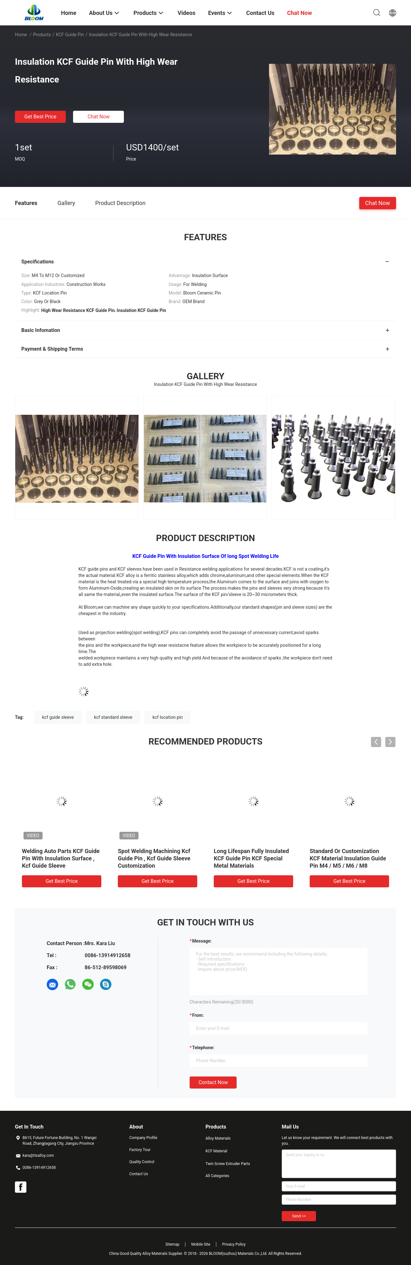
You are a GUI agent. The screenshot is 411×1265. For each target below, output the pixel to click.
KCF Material (216, 1151)
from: (198, 1015)
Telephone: (203, 1047)
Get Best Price (40, 117)
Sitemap (172, 1244)
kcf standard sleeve (113, 717)
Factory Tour (140, 1150)
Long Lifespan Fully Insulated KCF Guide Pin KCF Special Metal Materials (251, 858)
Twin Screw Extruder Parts (228, 1164)
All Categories (217, 1176)
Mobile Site (200, 1244)
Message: (202, 941)
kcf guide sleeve (58, 717)
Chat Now (99, 117)
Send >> (299, 1216)
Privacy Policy (234, 1244)
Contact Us (138, 1174)
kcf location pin (167, 717)
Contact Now (213, 1082)
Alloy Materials (218, 1138)
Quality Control (141, 1162)
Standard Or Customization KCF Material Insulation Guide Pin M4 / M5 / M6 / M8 (348, 858)
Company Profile (143, 1138)
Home (21, 34)
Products (42, 34)
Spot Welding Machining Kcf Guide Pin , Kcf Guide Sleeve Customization (154, 858)
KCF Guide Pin (70, 34)
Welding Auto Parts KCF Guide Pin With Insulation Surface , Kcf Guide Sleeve (61, 858)
